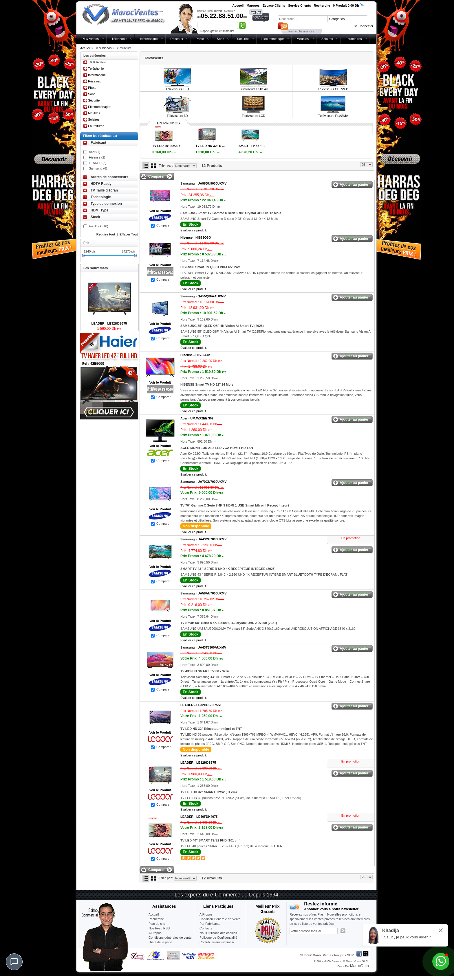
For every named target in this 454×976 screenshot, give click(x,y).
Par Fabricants (209, 923)
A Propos (206, 914)
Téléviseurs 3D (177, 115)
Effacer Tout (129, 234)
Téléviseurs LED (177, 89)
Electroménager (272, 38)
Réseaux (177, 38)
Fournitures (354, 38)
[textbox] (302, 18)
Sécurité (242, 38)
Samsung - (203, 183)
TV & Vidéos (90, 38)
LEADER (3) (98, 163)
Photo (200, 38)
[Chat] (14, 961)
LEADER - (201, 705)
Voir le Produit (160, 211)
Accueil (85, 48)
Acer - (196, 418)
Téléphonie (119, 38)
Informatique (149, 38)
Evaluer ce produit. (193, 230)
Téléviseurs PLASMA (333, 115)
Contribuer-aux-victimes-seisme (216, 944)
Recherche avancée (301, 31)
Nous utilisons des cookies (218, 933)
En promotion (350, 538)
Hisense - (195, 237)
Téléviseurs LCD (253, 115)
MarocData (359, 966)
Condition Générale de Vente (219, 919)
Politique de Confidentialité (218, 937)
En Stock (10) (98, 226)
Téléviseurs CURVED (333, 89)
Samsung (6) (98, 168)
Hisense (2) (97, 157)
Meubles (302, 38)
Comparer (163, 225)
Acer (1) (94, 152)
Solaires (327, 38)
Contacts (205, 928)
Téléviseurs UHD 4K (253, 89)
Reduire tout (105, 234)
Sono (220, 38)
